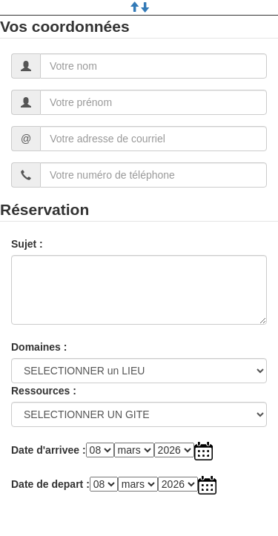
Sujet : (27, 244)
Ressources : (43, 391)
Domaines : (39, 347)
